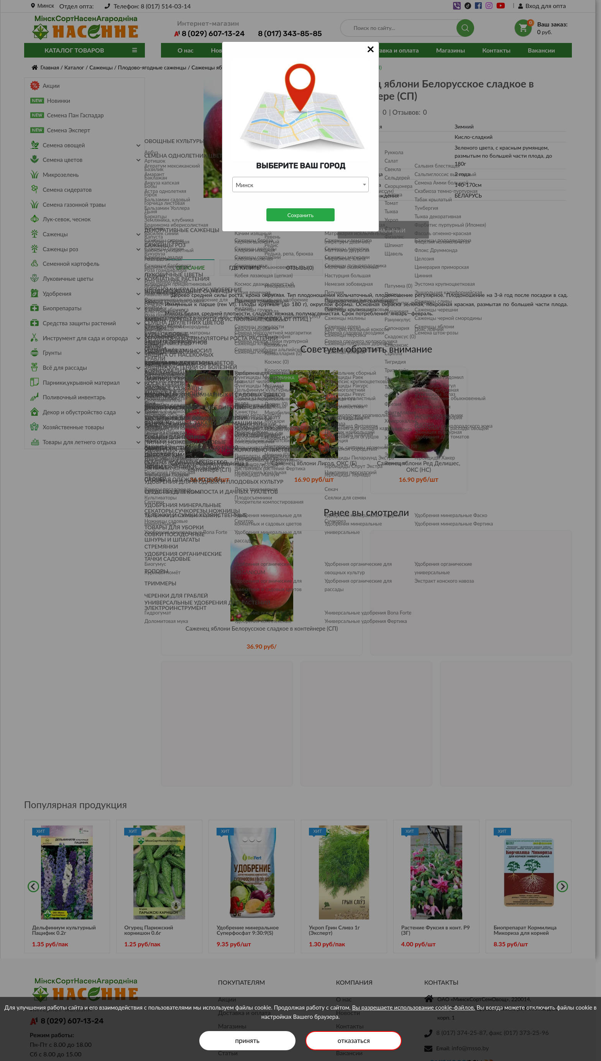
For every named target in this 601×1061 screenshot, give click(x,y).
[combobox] (300, 184)
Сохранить (300, 215)
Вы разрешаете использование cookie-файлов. (413, 1007)
